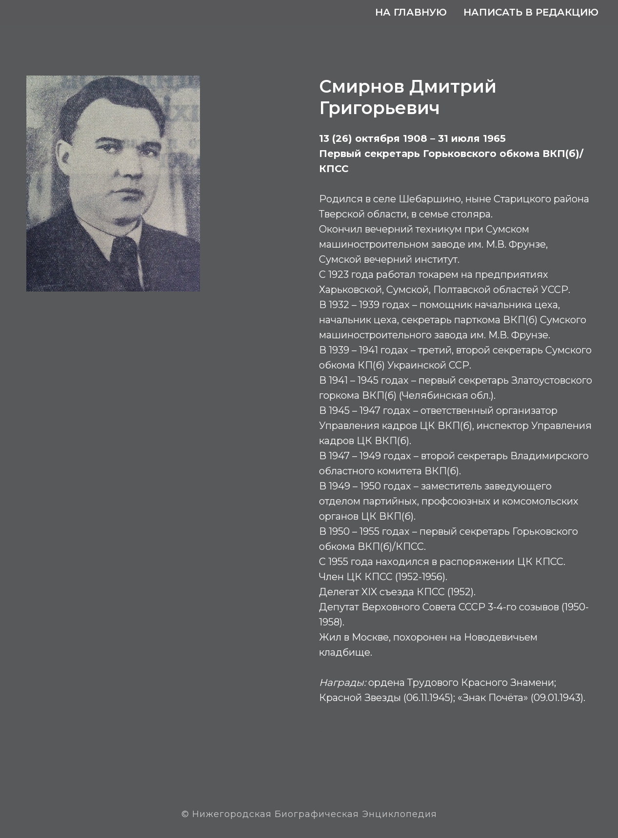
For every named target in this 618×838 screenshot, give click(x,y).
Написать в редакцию (530, 12)
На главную (411, 12)
